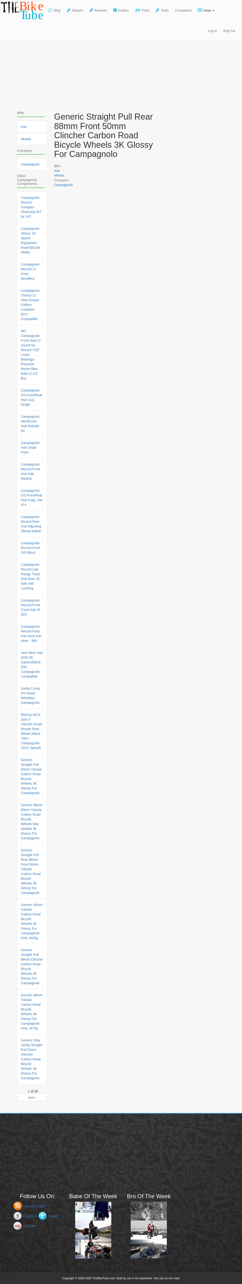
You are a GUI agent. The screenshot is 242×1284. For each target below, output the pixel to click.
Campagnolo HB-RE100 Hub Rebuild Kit (30, 424)
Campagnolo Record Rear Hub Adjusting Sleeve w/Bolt (31, 524)
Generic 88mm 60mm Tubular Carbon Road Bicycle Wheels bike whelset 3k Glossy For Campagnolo (32, 821)
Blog (54, 10)
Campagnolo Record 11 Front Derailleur (30, 271)
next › (32, 1097)
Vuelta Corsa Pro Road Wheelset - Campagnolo (30, 696)
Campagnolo (63, 185)
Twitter (52, 1216)
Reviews (98, 10)
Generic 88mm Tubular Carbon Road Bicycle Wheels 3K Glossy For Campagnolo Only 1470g (32, 1011)
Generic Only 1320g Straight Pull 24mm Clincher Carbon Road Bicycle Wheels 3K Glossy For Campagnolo (31, 1059)
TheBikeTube (22, 10)
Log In (212, 31)
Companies (183, 10)
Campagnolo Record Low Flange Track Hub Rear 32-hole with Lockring (31, 576)
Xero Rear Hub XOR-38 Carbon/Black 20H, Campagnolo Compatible (32, 664)
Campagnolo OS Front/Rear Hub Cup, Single (31, 397)
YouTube (29, 1226)
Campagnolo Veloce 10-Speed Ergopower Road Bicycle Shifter (30, 240)
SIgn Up (229, 31)
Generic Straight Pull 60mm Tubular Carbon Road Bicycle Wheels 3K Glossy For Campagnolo (31, 776)
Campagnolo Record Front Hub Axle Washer (30, 471)
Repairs (75, 10)
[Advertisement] (121, 74)
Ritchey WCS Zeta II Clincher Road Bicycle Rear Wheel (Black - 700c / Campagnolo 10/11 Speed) (31, 731)
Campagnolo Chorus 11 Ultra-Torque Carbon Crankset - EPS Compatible (30, 305)
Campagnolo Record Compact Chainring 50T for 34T (31, 207)
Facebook (30, 1216)
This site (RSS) (34, 1206)
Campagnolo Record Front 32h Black (30, 547)
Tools (162, 10)
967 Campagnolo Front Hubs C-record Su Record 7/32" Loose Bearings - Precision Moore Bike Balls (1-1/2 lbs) (31, 354)
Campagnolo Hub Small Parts (30, 447)
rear (57, 171)
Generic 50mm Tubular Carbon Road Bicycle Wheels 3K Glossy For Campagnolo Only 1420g (32, 921)
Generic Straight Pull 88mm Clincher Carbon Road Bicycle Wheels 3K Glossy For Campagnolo (32, 966)
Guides (121, 10)
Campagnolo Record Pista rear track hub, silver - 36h (31, 634)
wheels (59, 175)
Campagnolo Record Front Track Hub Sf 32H (30, 607)
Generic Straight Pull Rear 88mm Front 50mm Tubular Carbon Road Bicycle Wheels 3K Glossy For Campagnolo (30, 871)
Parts (142, 10)
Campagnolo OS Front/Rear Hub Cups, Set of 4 (31, 498)
